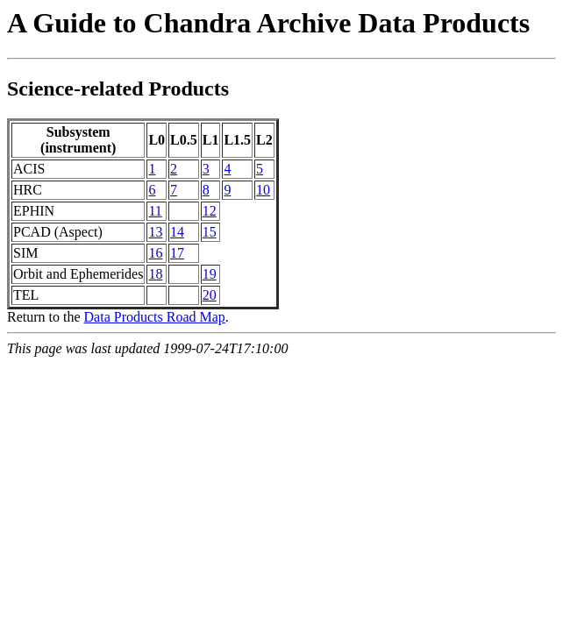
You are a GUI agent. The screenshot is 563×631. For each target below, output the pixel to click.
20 (210, 294)
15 (210, 231)
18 (155, 273)
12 (210, 210)
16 (155, 252)
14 (177, 231)
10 (263, 189)
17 (177, 252)
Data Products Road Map (154, 316)
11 (154, 210)
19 (210, 273)
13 (155, 231)
